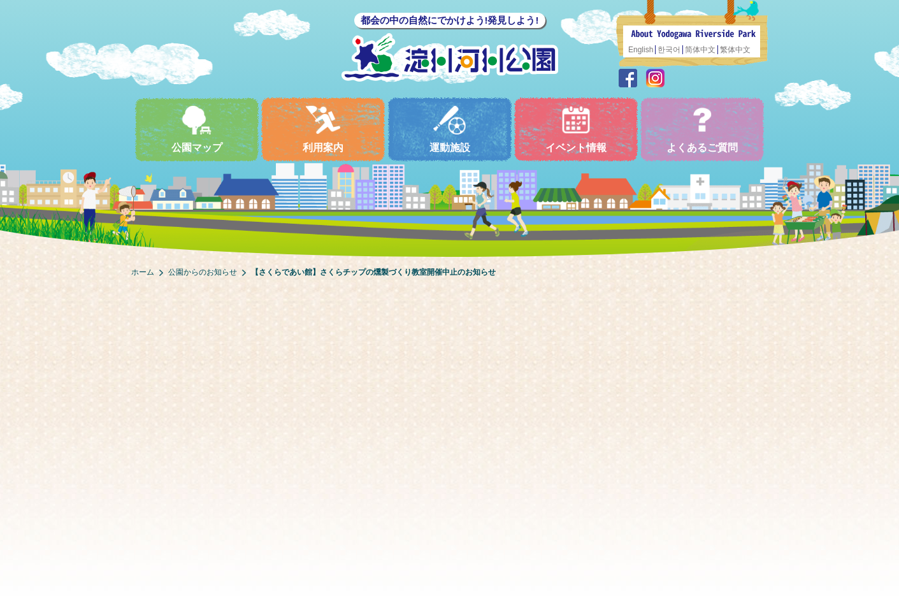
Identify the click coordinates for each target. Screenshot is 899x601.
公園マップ (196, 129)
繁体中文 (735, 49)
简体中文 (700, 49)
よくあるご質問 (702, 129)
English (640, 49)
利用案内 (323, 129)
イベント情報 (576, 129)
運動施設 (449, 129)
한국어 (669, 49)
